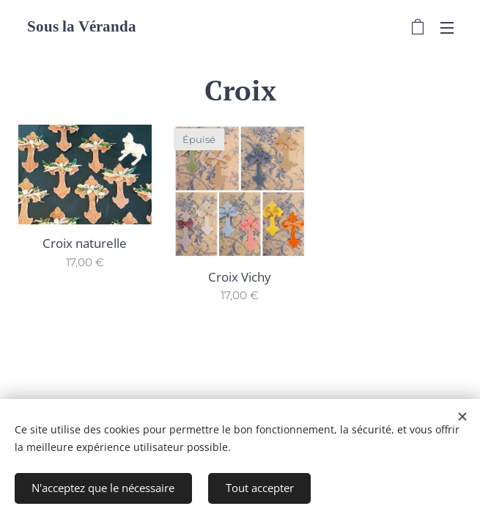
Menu (447, 28)
